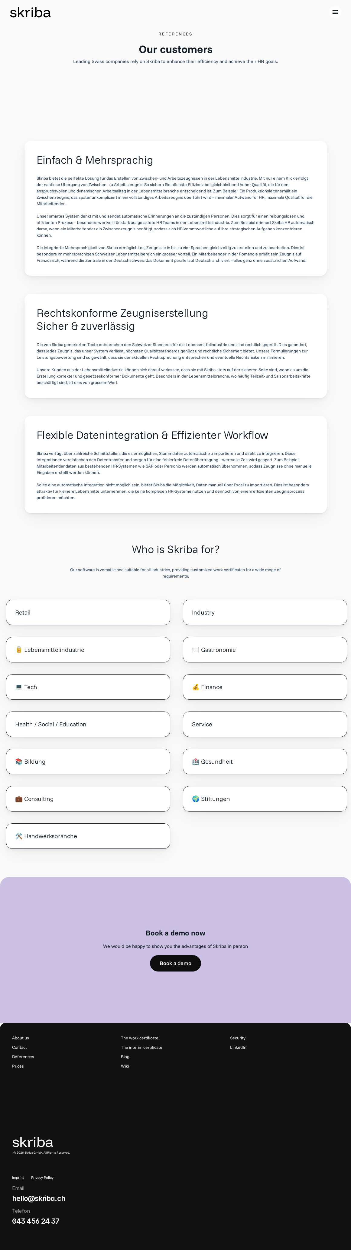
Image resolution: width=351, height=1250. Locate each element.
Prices (18, 1066)
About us (20, 1038)
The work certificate (139, 1038)
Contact (19, 1047)
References (23, 1056)
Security (237, 1038)
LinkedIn (238, 1047)
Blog (125, 1056)
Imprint (18, 1177)
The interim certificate (141, 1047)
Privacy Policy (42, 1177)
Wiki (125, 1066)
